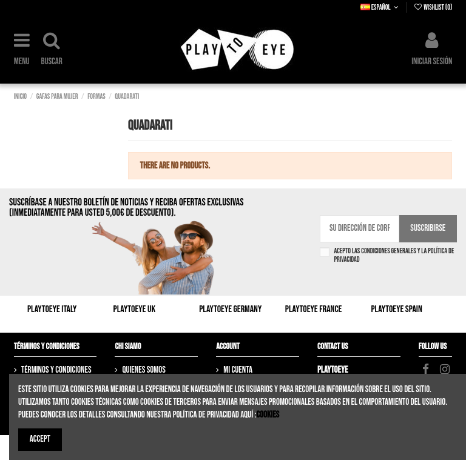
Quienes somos (143, 370)
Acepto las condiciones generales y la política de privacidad (394, 255)
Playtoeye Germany (230, 309)
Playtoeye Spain (396, 309)
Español (380, 7)
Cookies (267, 415)
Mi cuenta (237, 370)
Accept (40, 439)
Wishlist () (432, 7)
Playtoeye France (313, 309)
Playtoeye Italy (51, 309)
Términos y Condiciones (56, 370)
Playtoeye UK (134, 309)
